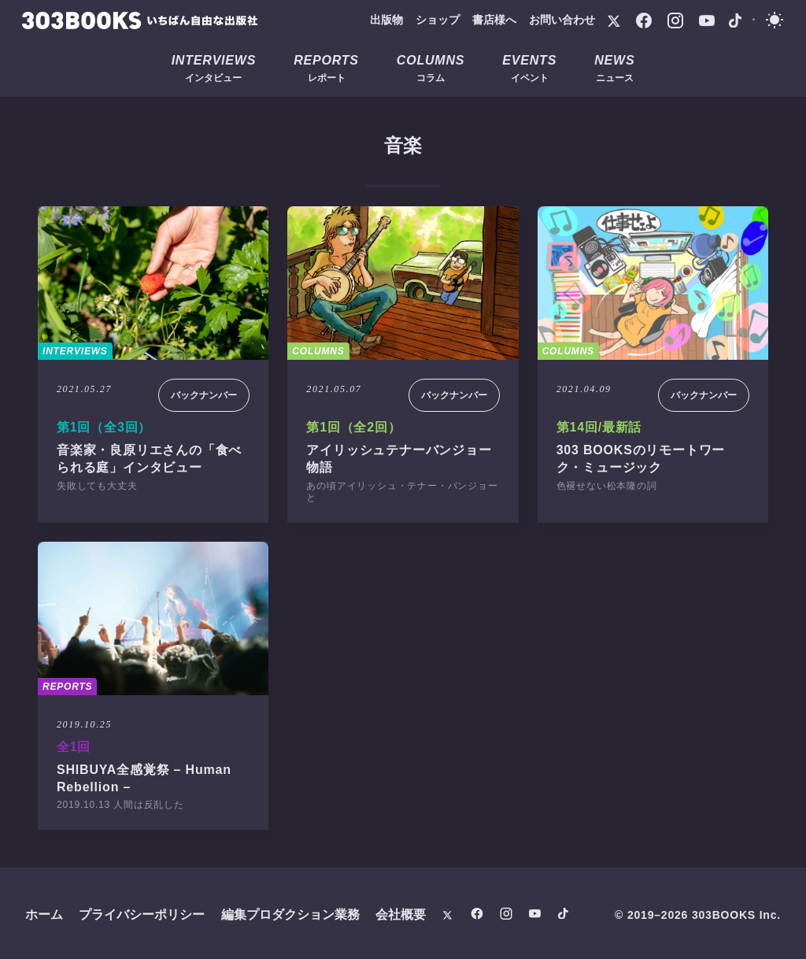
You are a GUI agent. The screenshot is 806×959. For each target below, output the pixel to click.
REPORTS (67, 686)
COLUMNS (318, 351)
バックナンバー (204, 395)
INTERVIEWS (75, 351)
